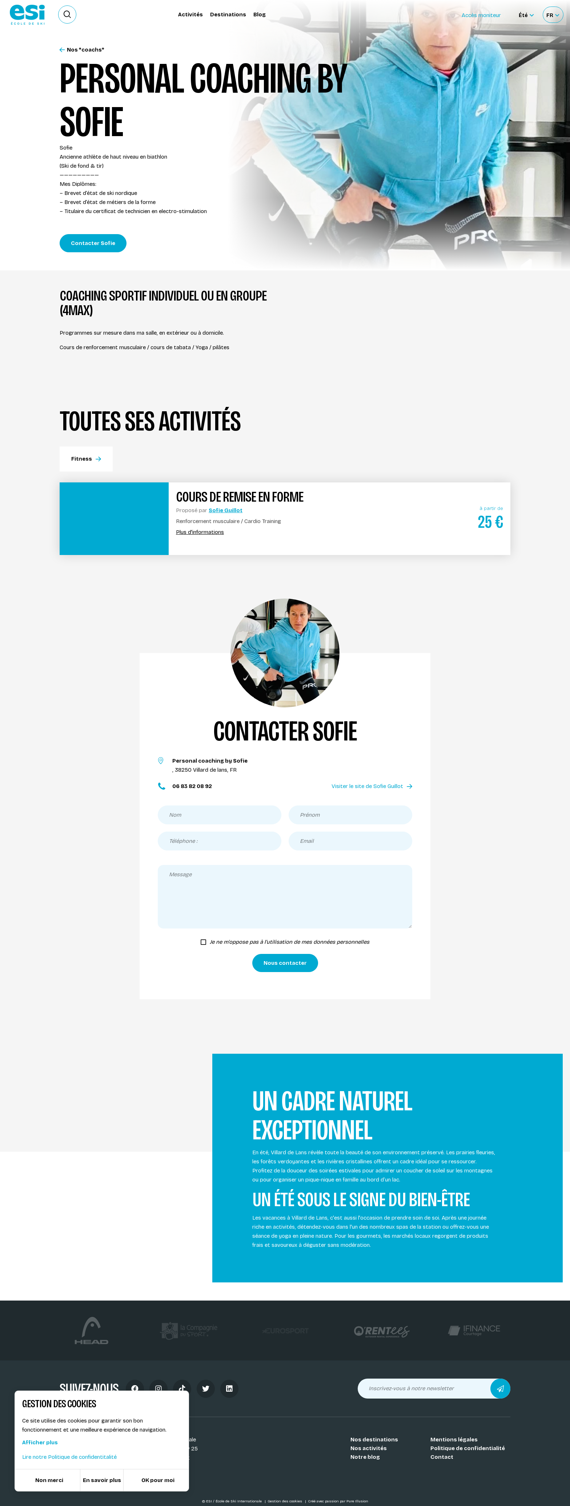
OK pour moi (157, 1480)
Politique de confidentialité (467, 1448)
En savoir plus (102, 1480)
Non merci (49, 1480)
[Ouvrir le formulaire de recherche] (67, 14)
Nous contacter (285, 963)
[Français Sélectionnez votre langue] (553, 15)
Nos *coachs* (82, 50)
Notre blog (365, 1457)
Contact (441, 1457)
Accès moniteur (481, 15)
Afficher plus (40, 1442)
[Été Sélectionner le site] (526, 15)
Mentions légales (454, 1439)
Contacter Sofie (93, 243)
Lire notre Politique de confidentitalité (69, 1457)
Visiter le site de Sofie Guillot (372, 786)
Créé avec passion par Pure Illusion (338, 1501)
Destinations (228, 14)
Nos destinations (374, 1439)
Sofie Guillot (225, 510)
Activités (190, 14)
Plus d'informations (200, 532)
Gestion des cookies (285, 1501)
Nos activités (368, 1448)
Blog (259, 14)
